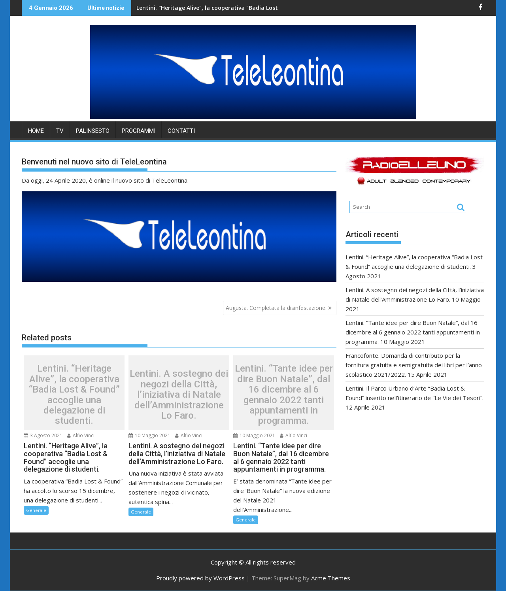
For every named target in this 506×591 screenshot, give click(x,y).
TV (60, 130)
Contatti (181, 130)
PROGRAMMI (138, 130)
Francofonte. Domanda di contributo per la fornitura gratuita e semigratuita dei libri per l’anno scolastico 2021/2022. (414, 364)
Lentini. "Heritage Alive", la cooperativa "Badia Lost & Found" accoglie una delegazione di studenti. (236, 7)
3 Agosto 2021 (43, 435)
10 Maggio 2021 (149, 435)
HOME (36, 130)
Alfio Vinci (80, 435)
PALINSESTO (93, 130)
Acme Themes (330, 578)
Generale (36, 510)
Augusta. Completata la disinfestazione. (276, 308)
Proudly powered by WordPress (200, 578)
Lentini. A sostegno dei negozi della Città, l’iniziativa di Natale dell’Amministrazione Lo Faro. (179, 394)
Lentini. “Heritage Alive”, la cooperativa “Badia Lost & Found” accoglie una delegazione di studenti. (74, 394)
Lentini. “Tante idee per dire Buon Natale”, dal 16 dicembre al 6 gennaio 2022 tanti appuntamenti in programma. (284, 394)
